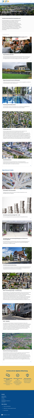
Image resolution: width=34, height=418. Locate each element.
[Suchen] (30, 34)
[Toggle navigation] (31, 1)
